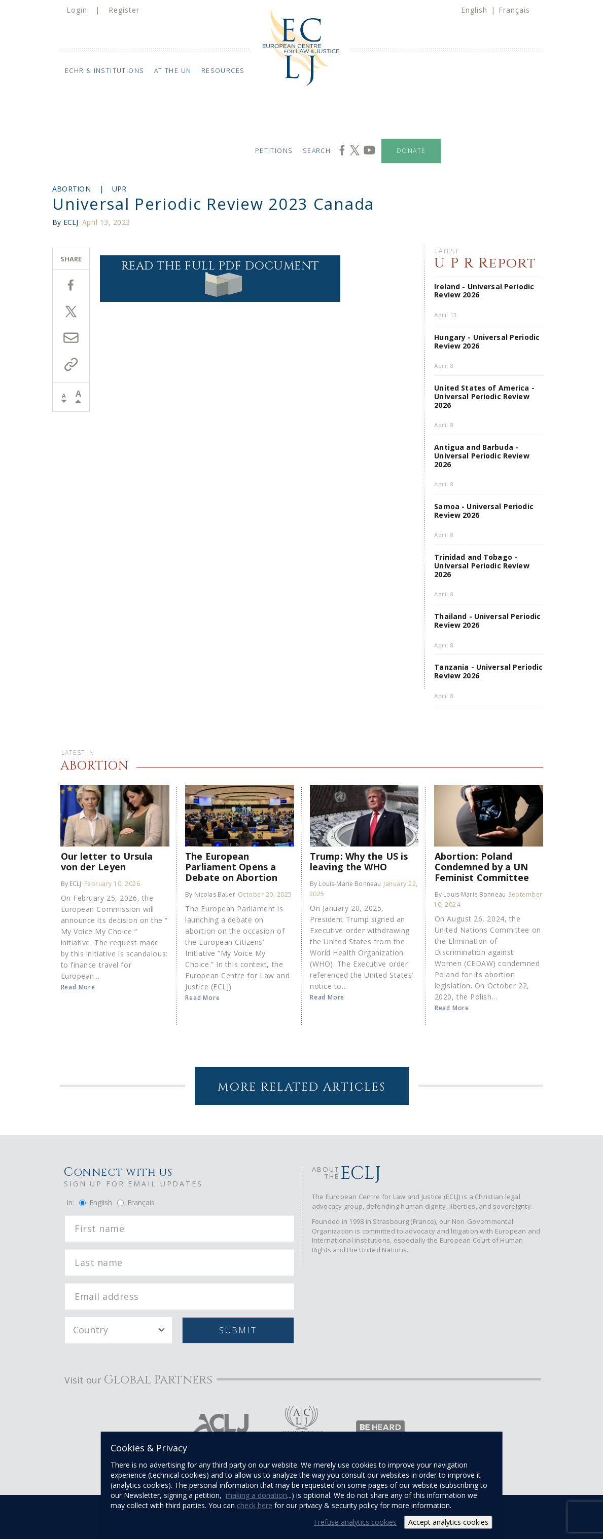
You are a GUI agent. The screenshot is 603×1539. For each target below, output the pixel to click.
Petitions (274, 151)
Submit (237, 1330)
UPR (119, 189)
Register (124, 10)
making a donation (256, 1495)
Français (514, 10)
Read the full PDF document (220, 277)
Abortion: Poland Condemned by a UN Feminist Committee (482, 866)
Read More (78, 987)
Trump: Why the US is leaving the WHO (359, 861)
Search (317, 151)
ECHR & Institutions (105, 70)
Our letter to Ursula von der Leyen (107, 861)
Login (76, 10)
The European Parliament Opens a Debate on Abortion (231, 866)
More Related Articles (301, 1087)
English (474, 10)
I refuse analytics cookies (355, 1522)
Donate (411, 151)
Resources (223, 70)
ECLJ (71, 222)
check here (254, 1505)
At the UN (173, 70)
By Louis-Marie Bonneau (345, 883)
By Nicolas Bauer (210, 894)
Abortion (71, 189)
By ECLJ (71, 883)
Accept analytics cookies (448, 1522)
